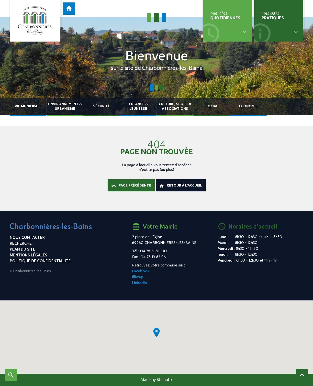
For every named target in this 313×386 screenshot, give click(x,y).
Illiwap (137, 277)
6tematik (164, 379)
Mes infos (225, 15)
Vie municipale (28, 106)
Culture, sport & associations (175, 106)
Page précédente (131, 185)
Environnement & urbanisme (65, 106)
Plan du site (22, 249)
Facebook (140, 271)
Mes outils (273, 15)
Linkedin (139, 282)
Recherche (21, 243)
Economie (248, 106)
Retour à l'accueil (180, 185)
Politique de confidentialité (40, 261)
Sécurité (101, 106)
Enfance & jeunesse (138, 106)
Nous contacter (27, 237)
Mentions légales (28, 255)
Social (211, 106)
